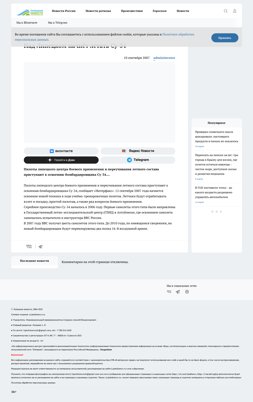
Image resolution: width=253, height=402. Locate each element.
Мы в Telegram (57, 22)
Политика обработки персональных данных (33, 382)
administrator (164, 58)
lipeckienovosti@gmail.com (37, 330)
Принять (224, 38)
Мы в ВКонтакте (27, 22)
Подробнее (106, 349)
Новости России (64, 11)
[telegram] (41, 246)
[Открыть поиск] (225, 10)
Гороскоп (160, 11)
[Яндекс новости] (137, 151)
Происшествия (132, 11)
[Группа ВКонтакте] (61, 151)
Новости (183, 11)
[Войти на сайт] (234, 10)
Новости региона (98, 11)
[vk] (29, 246)
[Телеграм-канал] (137, 160)
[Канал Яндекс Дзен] (61, 160)
